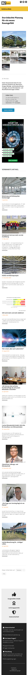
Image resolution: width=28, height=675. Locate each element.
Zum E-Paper (8, 110)
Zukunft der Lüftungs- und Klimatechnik (10, 465)
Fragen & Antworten (9, 648)
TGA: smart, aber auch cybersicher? (13, 349)
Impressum (13, 667)
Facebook (19, 570)
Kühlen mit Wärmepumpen (10, 275)
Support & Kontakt (8, 646)
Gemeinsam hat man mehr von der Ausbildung (12, 236)
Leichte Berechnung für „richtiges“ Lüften (12, 543)
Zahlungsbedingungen (9, 659)
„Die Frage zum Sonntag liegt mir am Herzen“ (13, 504)
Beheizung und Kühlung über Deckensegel (11, 197)
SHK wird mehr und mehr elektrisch (13, 313)
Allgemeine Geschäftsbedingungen (15, 669)
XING (4, 574)
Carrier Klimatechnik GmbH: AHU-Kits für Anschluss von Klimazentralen (13, 426)
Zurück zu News (6, 9)
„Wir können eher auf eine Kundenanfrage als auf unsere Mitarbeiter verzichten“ (11, 387)
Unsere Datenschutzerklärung (11, 635)
